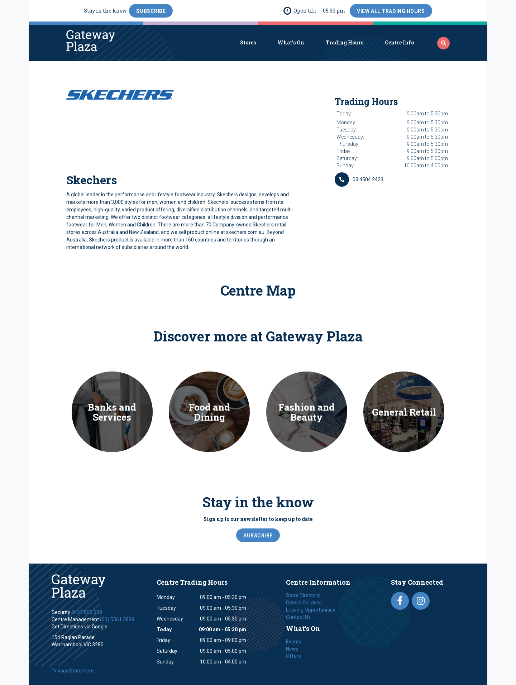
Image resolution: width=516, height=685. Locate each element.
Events (293, 642)
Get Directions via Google (80, 626)
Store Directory (303, 595)
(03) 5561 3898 (117, 619)
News (292, 649)
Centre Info (399, 42)
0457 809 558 (86, 612)
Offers (293, 656)
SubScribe (151, 11)
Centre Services (304, 602)
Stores (248, 42)
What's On (290, 42)
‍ (443, 42)
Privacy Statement (73, 671)
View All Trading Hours (391, 11)
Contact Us (298, 617)
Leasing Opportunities (310, 610)
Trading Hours (344, 42)
